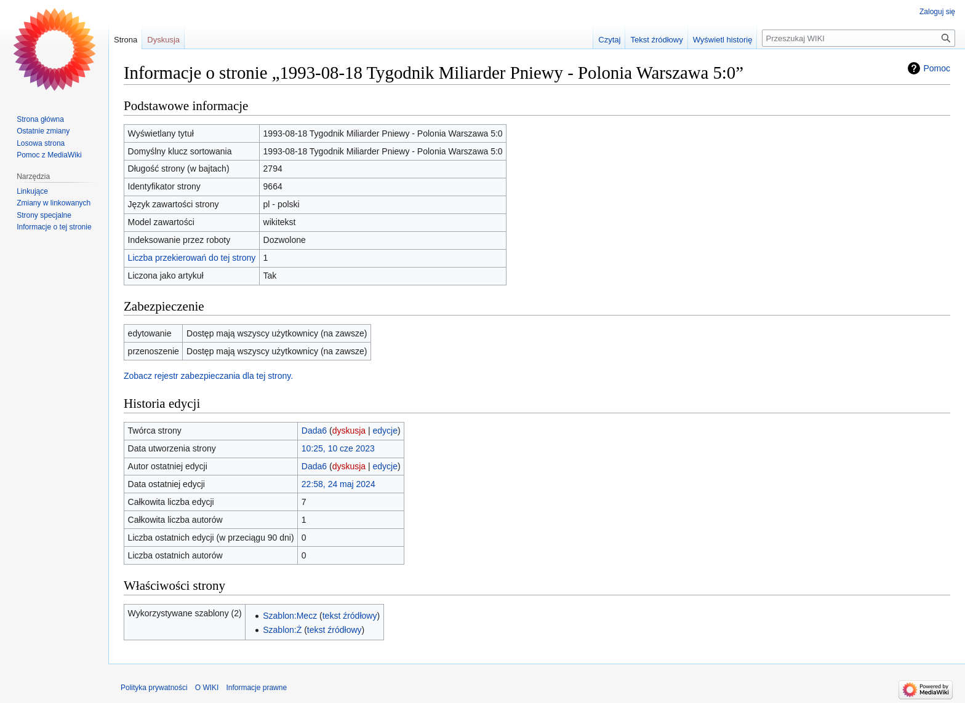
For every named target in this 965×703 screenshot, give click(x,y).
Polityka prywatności (154, 687)
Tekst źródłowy (656, 39)
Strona (125, 39)
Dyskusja (163, 39)
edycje (385, 430)
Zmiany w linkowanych (53, 203)
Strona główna (40, 119)
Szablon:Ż (282, 630)
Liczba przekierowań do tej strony (192, 258)
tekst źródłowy (349, 616)
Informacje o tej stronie (54, 227)
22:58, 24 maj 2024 (338, 484)
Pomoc (936, 68)
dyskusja (349, 430)
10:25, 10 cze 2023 (338, 448)
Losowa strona (41, 143)
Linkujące (32, 191)
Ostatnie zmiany (43, 131)
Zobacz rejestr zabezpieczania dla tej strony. (208, 376)
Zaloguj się (937, 11)
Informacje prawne (256, 687)
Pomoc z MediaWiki (49, 155)
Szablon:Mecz (290, 616)
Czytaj (609, 39)
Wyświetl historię (723, 39)
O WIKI (207, 687)
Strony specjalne (44, 215)
